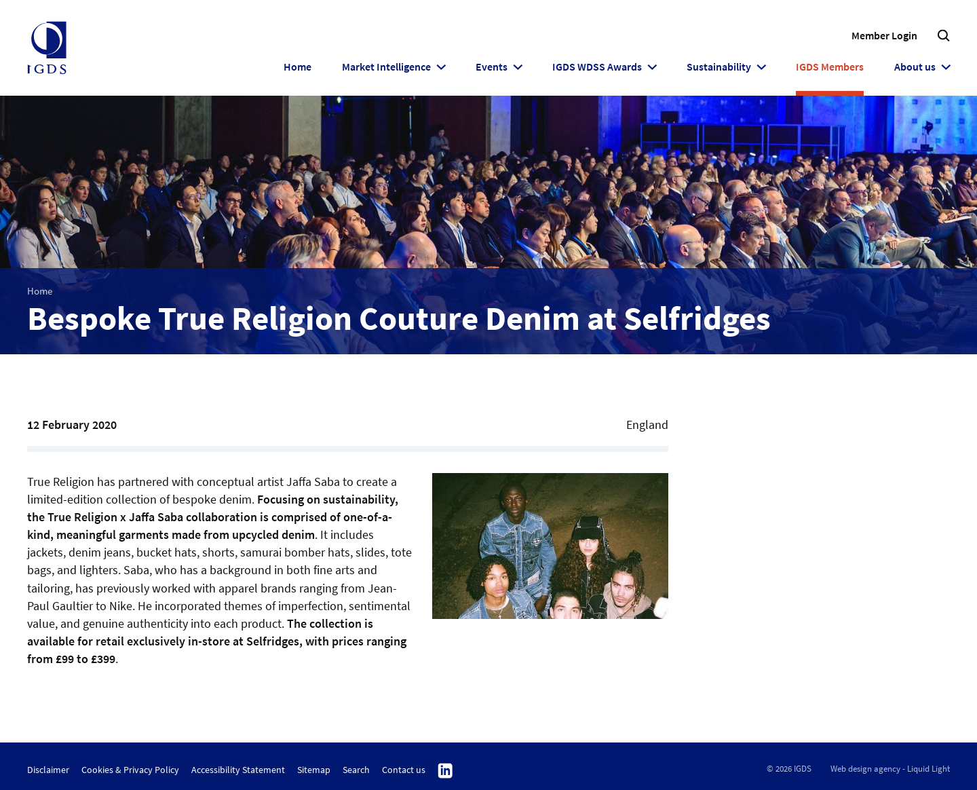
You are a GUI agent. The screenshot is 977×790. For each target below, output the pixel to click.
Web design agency (865, 768)
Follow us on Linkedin (445, 771)
